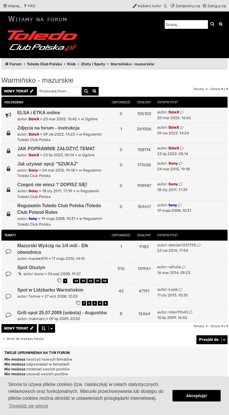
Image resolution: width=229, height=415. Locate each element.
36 (90, 280)
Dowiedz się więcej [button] (28, 405)
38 (104, 280)
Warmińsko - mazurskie (37, 80)
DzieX (34, 119)
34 (76, 280)
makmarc (37, 319)
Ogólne (91, 119)
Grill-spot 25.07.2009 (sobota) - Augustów (62, 312)
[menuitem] (29, 6)
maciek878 (38, 258)
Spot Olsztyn (31, 267)
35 (83, 280)
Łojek (173, 289)
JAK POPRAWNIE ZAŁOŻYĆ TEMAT (56, 148)
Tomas (34, 296)
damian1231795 (182, 245)
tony (33, 218)
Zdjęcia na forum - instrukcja (48, 127)
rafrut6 (174, 267)
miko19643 (178, 312)
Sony (33, 170)
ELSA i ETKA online (38, 112)
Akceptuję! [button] (196, 395)
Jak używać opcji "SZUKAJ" (47, 163)
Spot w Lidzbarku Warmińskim (50, 290)
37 (97, 280)
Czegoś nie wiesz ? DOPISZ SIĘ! (52, 184)
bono (39, 274)
